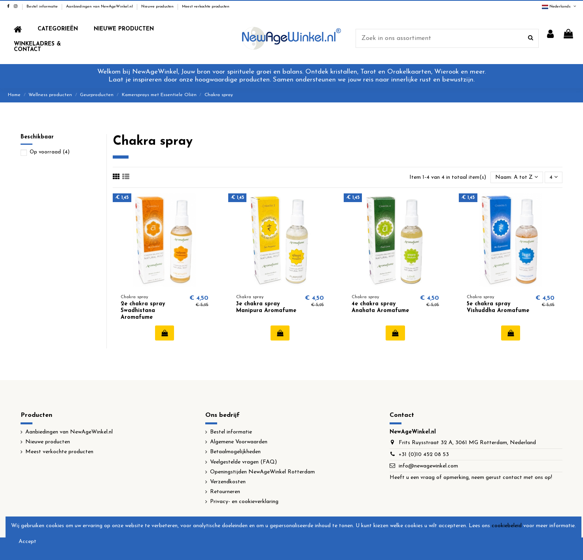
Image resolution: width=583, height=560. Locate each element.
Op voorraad (50, 152)
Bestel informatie (42, 6)
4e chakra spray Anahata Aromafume (380, 307)
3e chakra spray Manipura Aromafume (266, 307)
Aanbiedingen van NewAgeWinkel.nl (100, 6)
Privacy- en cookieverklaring (244, 502)
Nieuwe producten (158, 6)
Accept (27, 542)
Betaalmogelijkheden (235, 452)
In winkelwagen (165, 333)
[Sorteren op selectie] (516, 177)
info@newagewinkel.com (428, 466)
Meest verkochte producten (205, 6)
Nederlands (559, 6)
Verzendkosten (228, 482)
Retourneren (225, 492)
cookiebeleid (507, 526)
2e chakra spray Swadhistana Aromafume (143, 310)
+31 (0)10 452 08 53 (424, 455)
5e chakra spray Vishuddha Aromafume (498, 307)
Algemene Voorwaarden (238, 442)
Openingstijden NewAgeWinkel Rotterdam (262, 472)
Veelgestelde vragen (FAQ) (243, 462)
